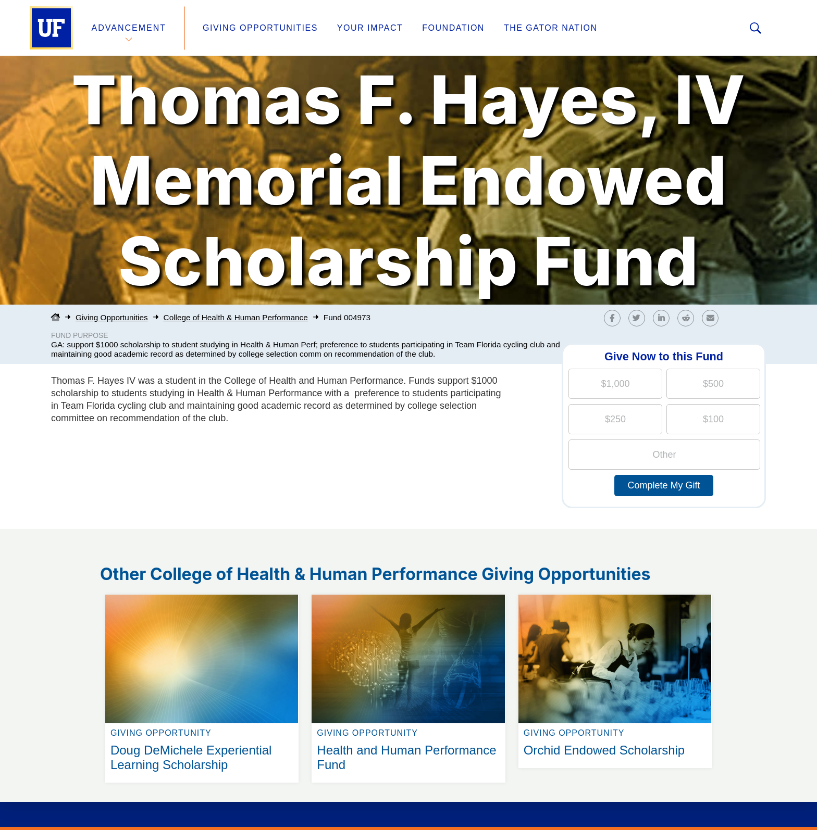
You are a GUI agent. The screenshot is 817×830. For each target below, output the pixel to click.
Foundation (453, 27)
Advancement (129, 27)
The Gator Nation (551, 27)
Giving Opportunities (260, 27)
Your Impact (370, 27)
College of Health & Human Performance (236, 317)
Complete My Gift (663, 485)
